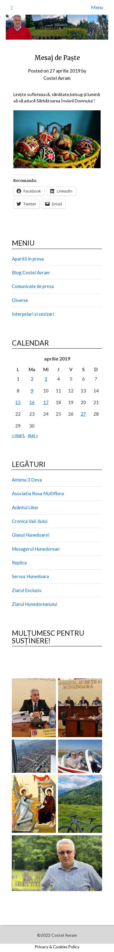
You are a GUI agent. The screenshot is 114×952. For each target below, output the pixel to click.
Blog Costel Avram (31, 272)
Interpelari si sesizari (33, 314)
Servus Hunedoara (30, 576)
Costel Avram (57, 78)
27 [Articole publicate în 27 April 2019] (83, 414)
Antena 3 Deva (27, 479)
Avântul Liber (25, 507)
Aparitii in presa (28, 258)
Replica (19, 562)
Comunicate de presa (33, 286)
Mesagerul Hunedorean (36, 549)
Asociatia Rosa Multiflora (38, 493)
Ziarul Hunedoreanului (34, 604)
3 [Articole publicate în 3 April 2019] (45, 379)
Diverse (20, 300)
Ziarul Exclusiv (27, 590)
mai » (33, 435)
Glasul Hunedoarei (30, 535)
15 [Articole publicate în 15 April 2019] (18, 402)
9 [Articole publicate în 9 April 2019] (32, 390)
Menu (97, 7)
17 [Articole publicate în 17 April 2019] (46, 402)
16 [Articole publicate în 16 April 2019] (32, 402)
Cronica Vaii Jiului (29, 521)
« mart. (18, 435)
